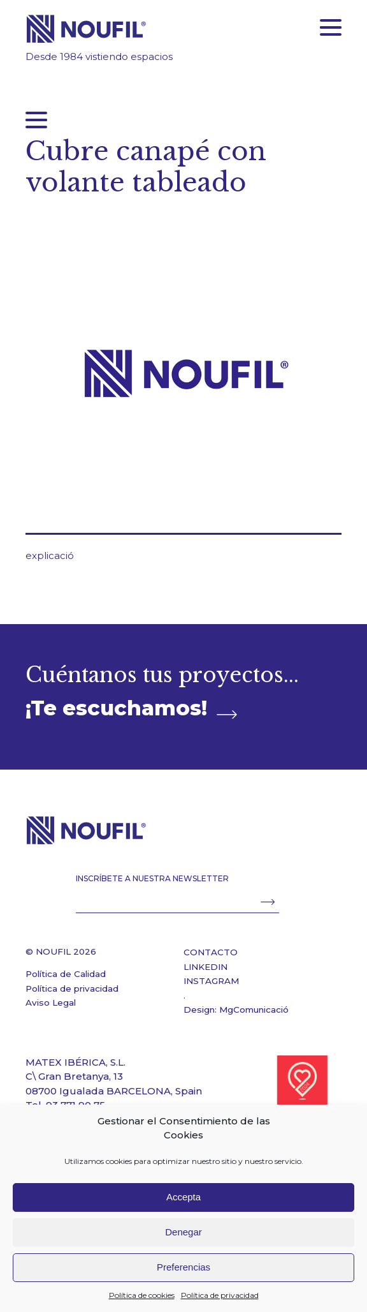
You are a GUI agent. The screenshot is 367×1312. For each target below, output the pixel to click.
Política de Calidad (65, 974)
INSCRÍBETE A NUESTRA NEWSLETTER (152, 878)
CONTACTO (211, 952)
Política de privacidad (220, 1295)
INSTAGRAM (211, 981)
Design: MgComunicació (236, 1009)
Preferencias (183, 1267)
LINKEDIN (205, 967)
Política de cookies (142, 1295)
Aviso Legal (50, 1002)
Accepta (183, 1196)
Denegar (183, 1231)
